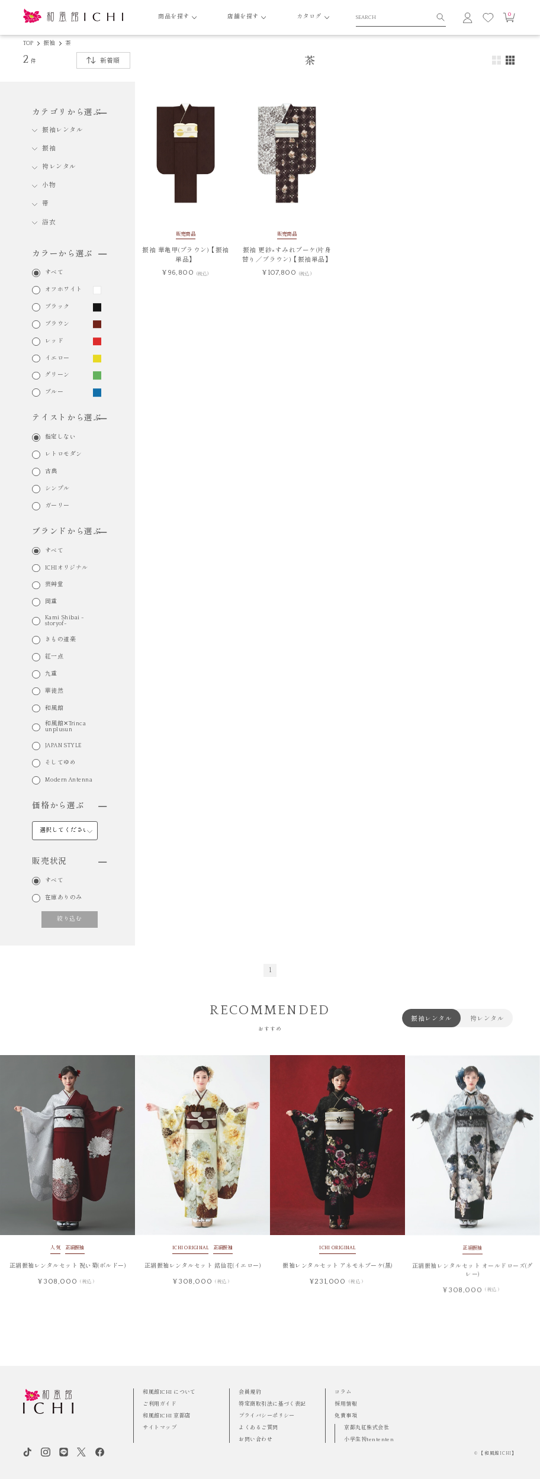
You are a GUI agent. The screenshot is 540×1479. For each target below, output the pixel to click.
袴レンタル (59, 167)
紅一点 (54, 657)
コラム (343, 1392)
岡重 (51, 602)
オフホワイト (63, 290)
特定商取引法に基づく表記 (272, 1404)
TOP (28, 43)
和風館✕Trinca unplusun (65, 727)
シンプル (57, 489)
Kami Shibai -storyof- (65, 621)
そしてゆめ (60, 763)
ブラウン (57, 324)
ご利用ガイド (159, 1404)
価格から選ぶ (69, 806)
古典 (51, 472)
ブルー (54, 393)
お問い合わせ (255, 1439)
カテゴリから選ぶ (69, 112)
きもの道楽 (60, 640)
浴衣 (49, 222)
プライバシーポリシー (267, 1416)
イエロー (57, 359)
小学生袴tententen (369, 1439)
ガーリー (57, 506)
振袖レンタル (62, 130)
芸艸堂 (54, 585)
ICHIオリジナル (66, 568)
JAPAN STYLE (63, 746)
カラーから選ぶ (69, 254)
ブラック (57, 307)
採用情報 (346, 1404)
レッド (54, 342)
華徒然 (54, 692)
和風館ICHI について (169, 1392)
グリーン (57, 375)
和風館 (54, 709)
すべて (54, 273)
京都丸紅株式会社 (366, 1427)
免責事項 (346, 1416)
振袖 (49, 43)
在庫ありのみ (63, 898)
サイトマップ (159, 1427)
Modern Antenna (69, 780)
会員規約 (250, 1392)
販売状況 (69, 861)
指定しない (60, 438)
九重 (51, 674)
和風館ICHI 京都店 (166, 1416)
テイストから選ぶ (69, 418)
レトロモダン (63, 455)
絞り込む (69, 919)
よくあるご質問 (258, 1427)
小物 (49, 185)
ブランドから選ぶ (69, 531)
